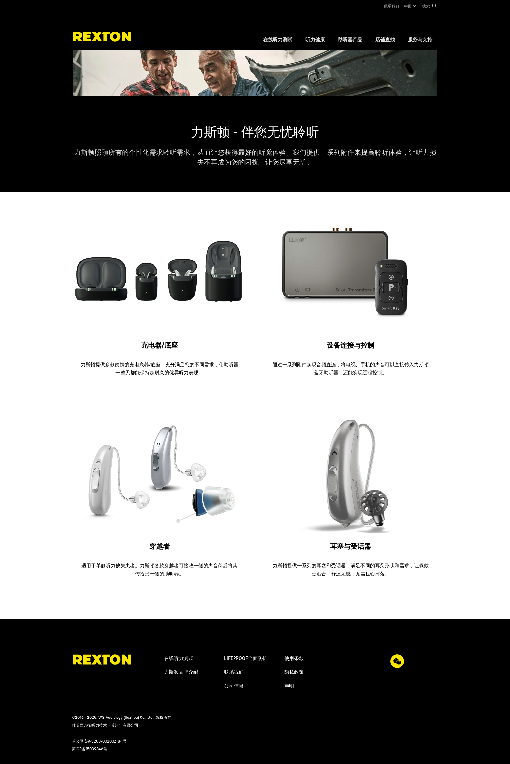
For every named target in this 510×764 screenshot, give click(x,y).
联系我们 (391, 6)
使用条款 (294, 658)
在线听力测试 (178, 658)
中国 (408, 6)
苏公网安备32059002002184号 (99, 741)
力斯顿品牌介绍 (181, 671)
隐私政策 (294, 671)
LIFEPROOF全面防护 (245, 658)
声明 (289, 685)
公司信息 (234, 685)
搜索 (426, 6)
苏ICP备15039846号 (89, 749)
